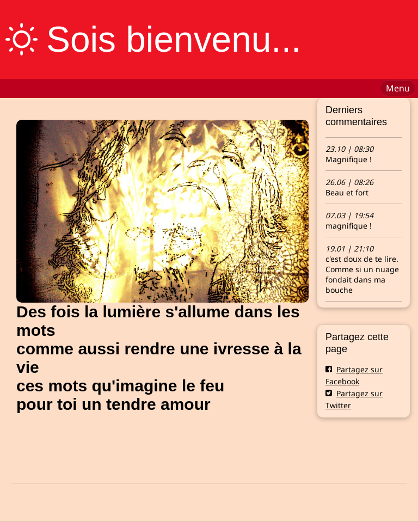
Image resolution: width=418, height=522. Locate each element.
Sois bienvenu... (173, 39)
